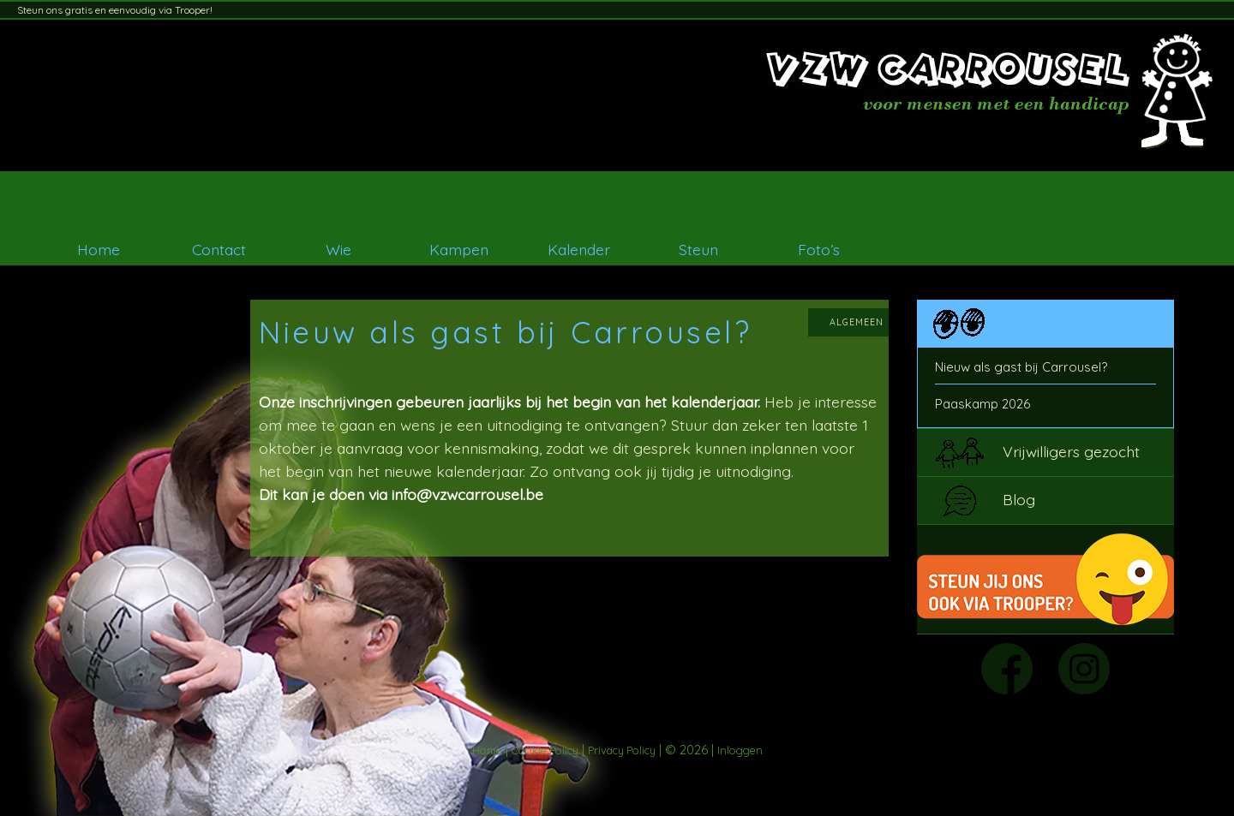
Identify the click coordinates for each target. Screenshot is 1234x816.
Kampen (458, 249)
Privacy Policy (622, 750)
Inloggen (740, 750)
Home (98, 249)
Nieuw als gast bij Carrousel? (1021, 367)
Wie (338, 249)
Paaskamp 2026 (982, 404)
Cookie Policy (545, 750)
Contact (219, 249)
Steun (698, 249)
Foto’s (819, 249)
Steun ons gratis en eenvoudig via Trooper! (115, 9)
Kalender (579, 249)
